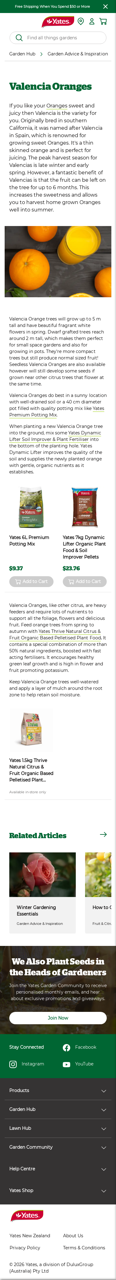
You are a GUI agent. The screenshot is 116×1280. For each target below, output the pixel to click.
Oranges (56, 106)
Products (57, 1090)
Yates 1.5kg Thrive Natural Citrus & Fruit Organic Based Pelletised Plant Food (31, 770)
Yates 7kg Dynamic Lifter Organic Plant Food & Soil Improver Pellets (84, 547)
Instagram (26, 1064)
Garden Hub (57, 1109)
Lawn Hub (57, 1128)
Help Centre (57, 1169)
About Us (73, 1236)
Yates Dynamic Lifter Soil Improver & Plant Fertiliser (55, 436)
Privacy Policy (25, 1248)
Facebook (79, 1047)
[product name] (31, 507)
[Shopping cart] (103, 21)
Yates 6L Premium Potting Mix (29, 541)
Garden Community (57, 1147)
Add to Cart (31, 582)
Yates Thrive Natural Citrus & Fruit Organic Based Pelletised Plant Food (55, 635)
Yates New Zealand (30, 1236)
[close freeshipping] (105, 6)
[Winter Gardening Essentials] (42, 874)
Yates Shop (57, 1190)
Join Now (58, 1018)
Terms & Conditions (84, 1248)
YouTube (78, 1064)
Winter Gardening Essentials (36, 911)
